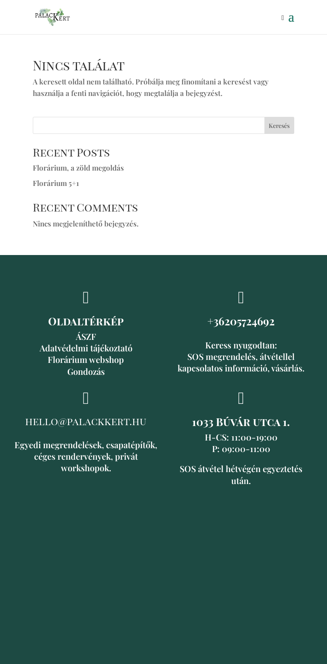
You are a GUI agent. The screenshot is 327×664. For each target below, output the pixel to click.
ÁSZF (86, 336)
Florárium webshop (86, 359)
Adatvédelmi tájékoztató (86, 348)
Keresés (279, 126)
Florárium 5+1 (56, 183)
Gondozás (86, 371)
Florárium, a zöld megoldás (78, 167)
